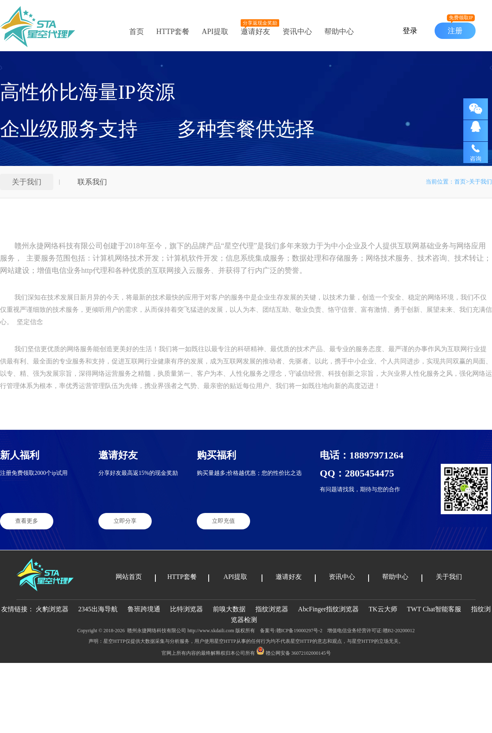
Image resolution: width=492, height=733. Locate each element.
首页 (136, 31)
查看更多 (26, 521)
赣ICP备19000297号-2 (299, 630)
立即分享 (125, 521)
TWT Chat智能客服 (435, 609)
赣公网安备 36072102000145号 (293, 653)
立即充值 (223, 521)
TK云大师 (384, 609)
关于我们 (26, 182)
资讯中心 (297, 31)
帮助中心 (339, 31)
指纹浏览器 (271, 609)
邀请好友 (255, 31)
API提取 (215, 31)
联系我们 (92, 182)
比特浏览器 (186, 609)
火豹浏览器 (52, 609)
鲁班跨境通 (144, 609)
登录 (410, 31)
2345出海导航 (98, 609)
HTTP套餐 (172, 31)
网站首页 (129, 576)
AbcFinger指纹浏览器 (328, 609)
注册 (461, 29)
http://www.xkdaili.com (210, 630)
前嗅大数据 (229, 609)
